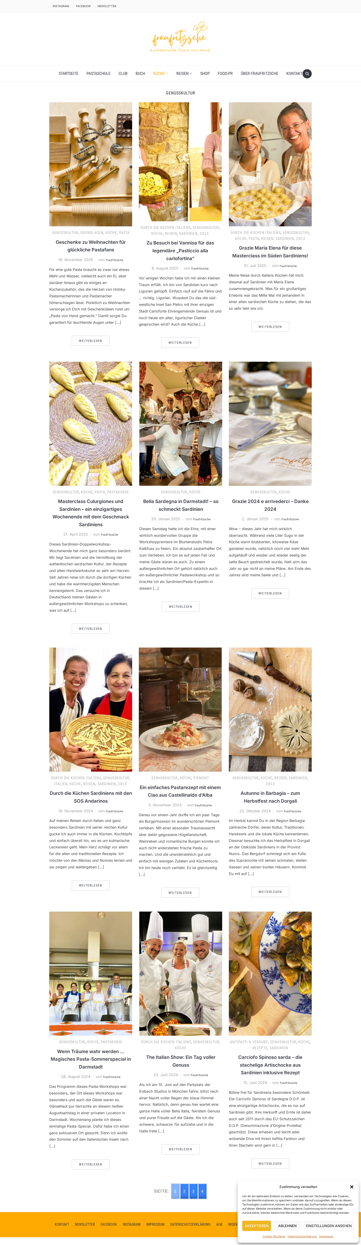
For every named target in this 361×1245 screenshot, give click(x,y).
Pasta (124, 232)
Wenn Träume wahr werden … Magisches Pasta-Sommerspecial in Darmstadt (90, 1066)
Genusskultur (65, 232)
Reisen (182, 73)
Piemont (201, 778)
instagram (131, 1232)
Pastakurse (118, 492)
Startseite (69, 73)
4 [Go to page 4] (202, 1199)
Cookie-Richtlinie (274, 1236)
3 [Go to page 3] (193, 1199)
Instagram (61, 6)
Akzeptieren (256, 1226)
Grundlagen (91, 232)
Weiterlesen (90, 341)
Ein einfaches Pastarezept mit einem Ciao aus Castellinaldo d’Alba (180, 795)
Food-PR (225, 73)
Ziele (204, 233)
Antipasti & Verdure (249, 1050)
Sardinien (188, 233)
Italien (60, 784)
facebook (83, 6)
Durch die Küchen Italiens (166, 227)
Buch (140, 73)
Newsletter (107, 6)
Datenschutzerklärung (302, 1236)
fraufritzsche (114, 259)
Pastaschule (99, 73)
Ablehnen (287, 1226)
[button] (351, 1187)
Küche (159, 73)
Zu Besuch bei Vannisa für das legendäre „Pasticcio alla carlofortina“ (180, 250)
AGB (219, 1232)
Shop (205, 73)
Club (123, 73)
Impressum (326, 1236)
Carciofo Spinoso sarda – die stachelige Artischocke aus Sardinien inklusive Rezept (270, 1072)
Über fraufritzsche (259, 73)
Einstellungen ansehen (329, 1226)
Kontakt (294, 73)
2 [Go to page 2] (184, 1199)
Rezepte (260, 1055)
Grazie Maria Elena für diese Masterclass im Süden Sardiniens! (270, 255)
